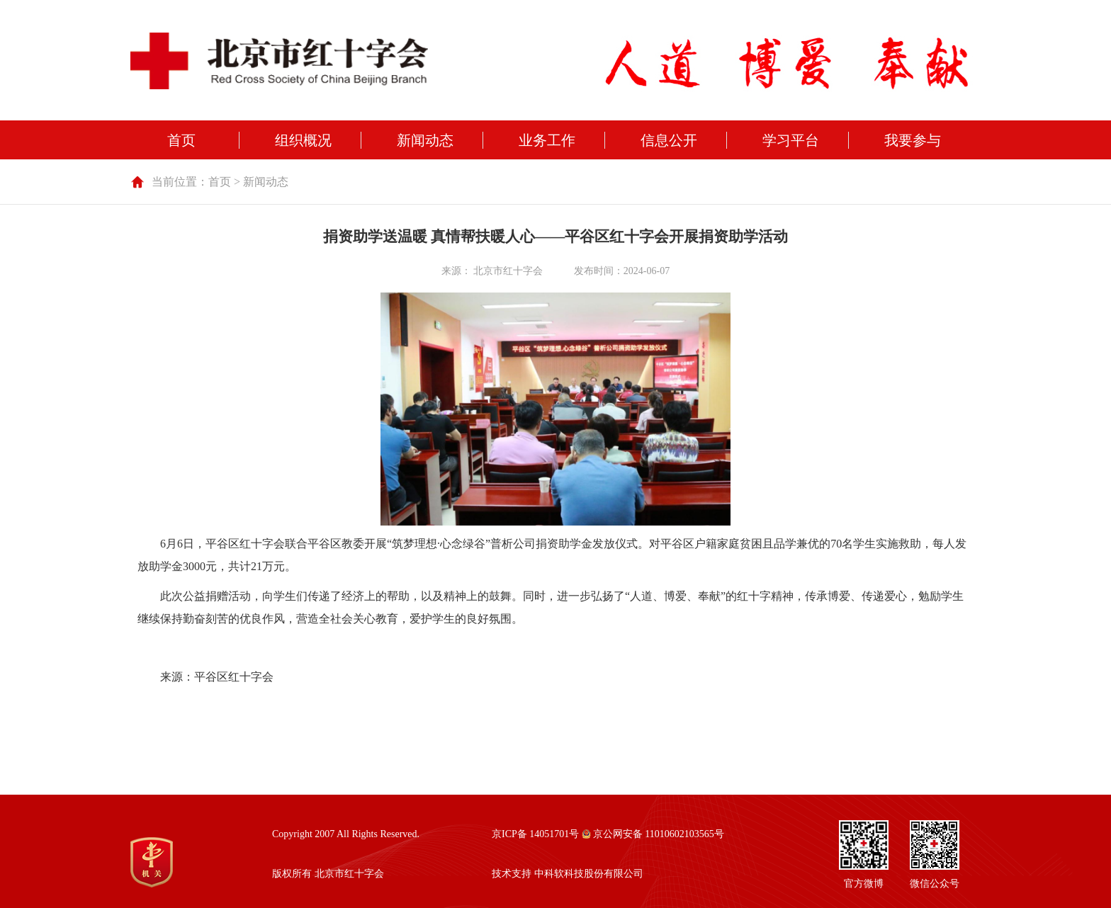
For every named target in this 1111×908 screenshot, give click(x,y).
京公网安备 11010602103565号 (653, 834)
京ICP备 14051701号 (535, 834)
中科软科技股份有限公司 (588, 873)
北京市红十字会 (508, 271)
